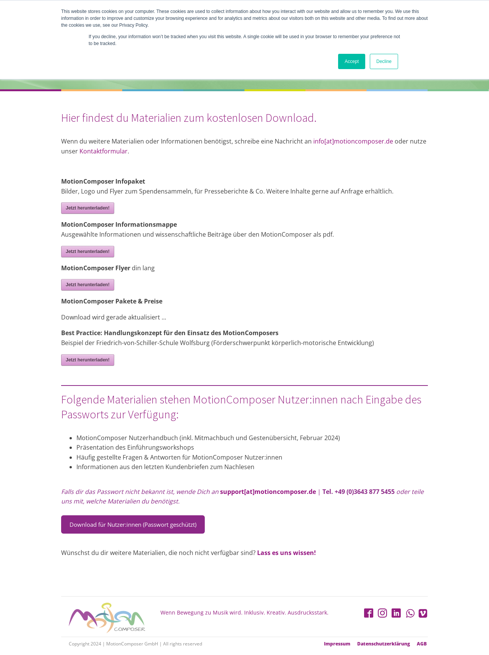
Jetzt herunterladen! (88, 208)
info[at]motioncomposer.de (354, 141)
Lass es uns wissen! (286, 553)
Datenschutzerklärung (383, 644)
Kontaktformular (103, 151)
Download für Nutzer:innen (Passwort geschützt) (133, 524)
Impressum (337, 644)
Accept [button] (352, 61)
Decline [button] (384, 61)
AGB (422, 644)
